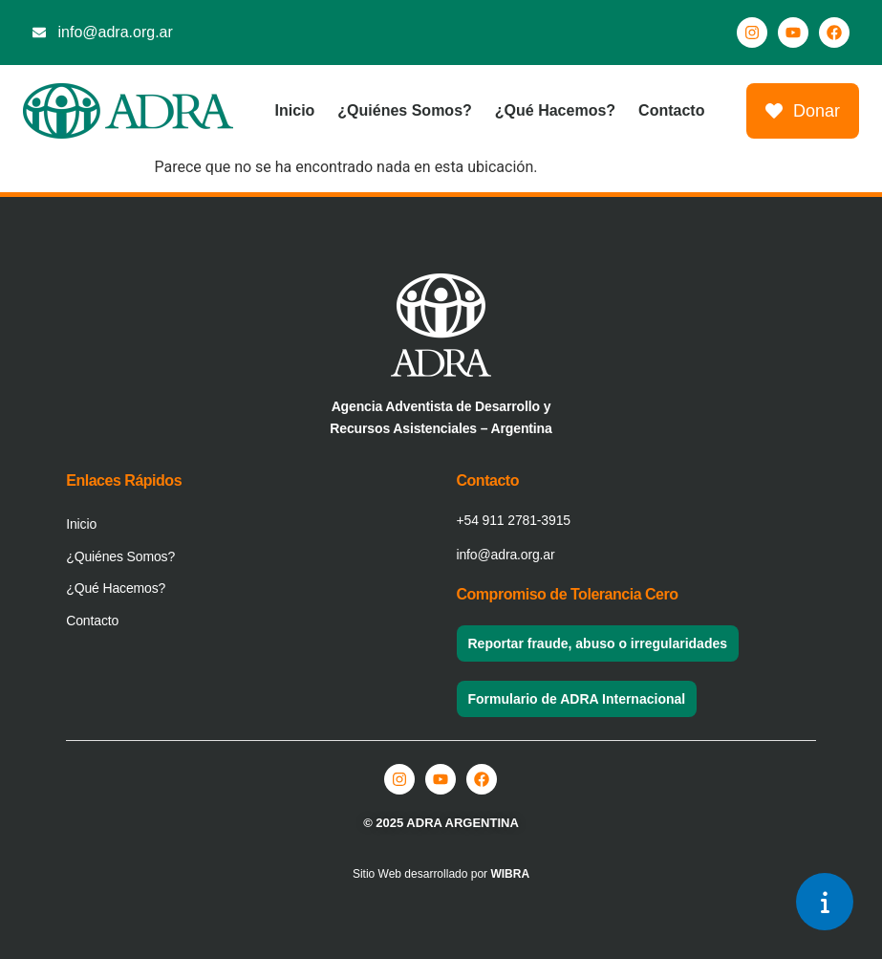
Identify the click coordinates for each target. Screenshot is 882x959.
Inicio (295, 110)
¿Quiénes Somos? (404, 110)
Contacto (671, 110)
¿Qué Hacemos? (555, 110)
